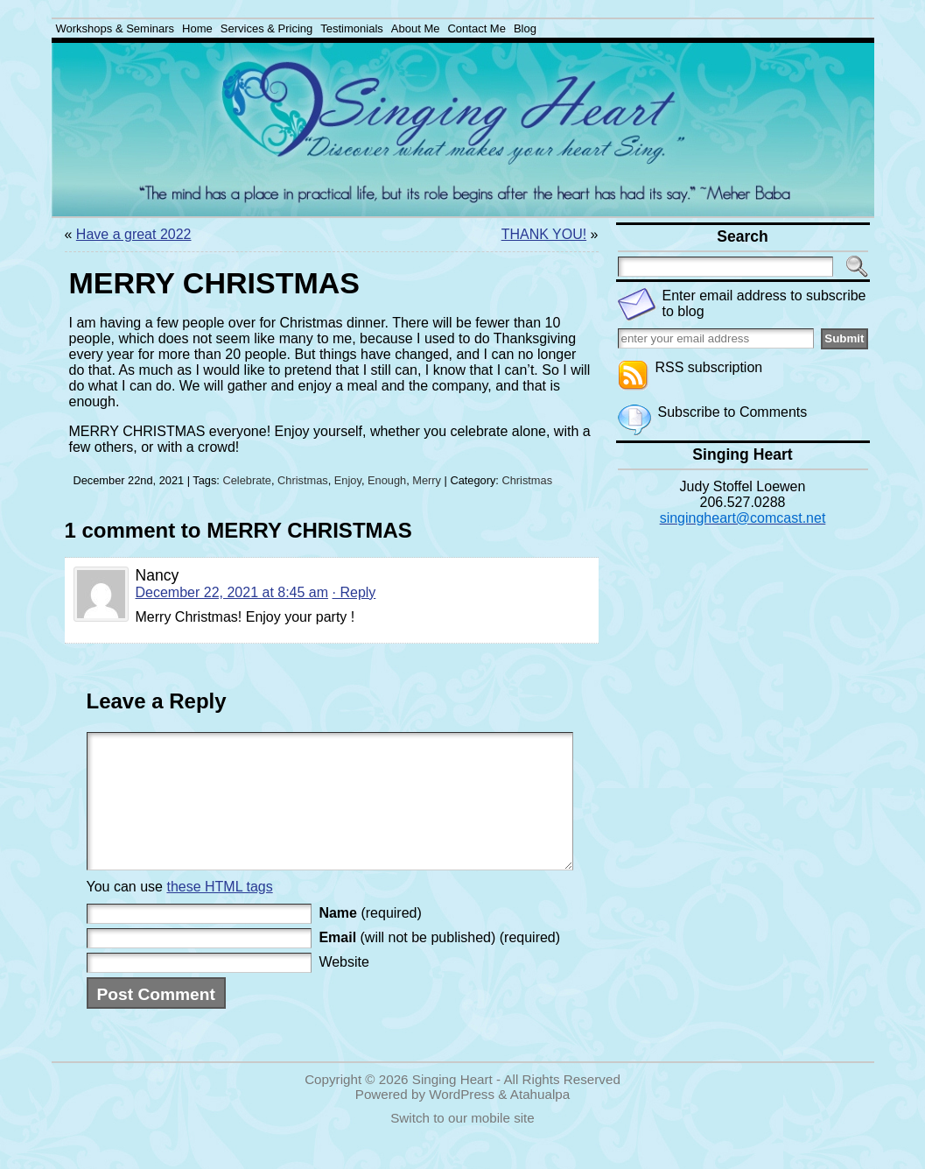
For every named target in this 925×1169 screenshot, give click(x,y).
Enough (387, 480)
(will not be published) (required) (439, 963)
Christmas (302, 480)
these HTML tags (219, 912)
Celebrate (246, 480)
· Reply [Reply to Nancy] (354, 592)
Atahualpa (540, 1120)
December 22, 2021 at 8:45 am (232, 592)
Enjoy (347, 480)
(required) (370, 939)
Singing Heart (452, 1105)
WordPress (461, 1120)
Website (344, 988)
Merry (426, 480)
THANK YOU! (544, 234)
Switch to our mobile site (462, 1144)
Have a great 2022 (134, 234)
